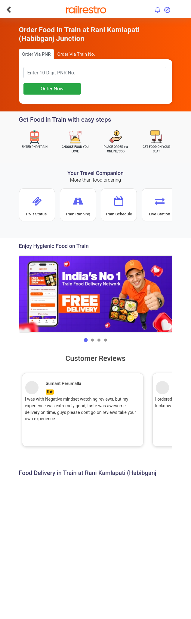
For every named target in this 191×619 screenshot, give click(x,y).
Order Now (52, 89)
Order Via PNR (36, 54)
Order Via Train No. (76, 54)
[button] (85, 340)
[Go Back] (8, 9)
